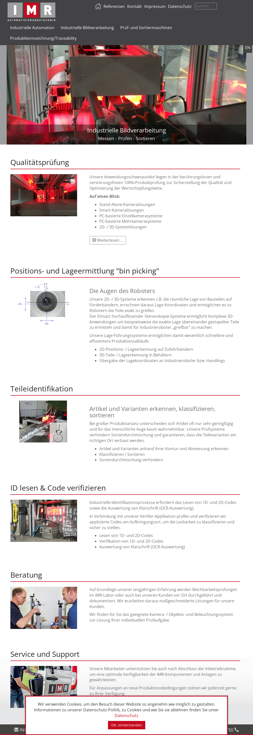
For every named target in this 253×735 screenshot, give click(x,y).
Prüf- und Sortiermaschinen (146, 27)
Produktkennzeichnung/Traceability (43, 38)
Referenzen (143, 6)
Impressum (184, 6)
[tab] (125, 198)
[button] (107, 240)
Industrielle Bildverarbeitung (87, 27)
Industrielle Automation (32, 27)
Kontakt (163, 6)
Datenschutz (209, 6)
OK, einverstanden (126, 725)
